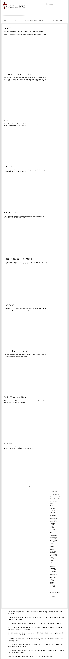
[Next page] (29, 486)
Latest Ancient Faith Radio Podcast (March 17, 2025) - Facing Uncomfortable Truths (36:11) (35, 623)
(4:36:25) (28, 652)
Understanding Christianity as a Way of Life (16, 7)
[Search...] (56, 4)
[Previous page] (21, 486)
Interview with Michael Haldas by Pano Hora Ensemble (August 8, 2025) (30, 656)
